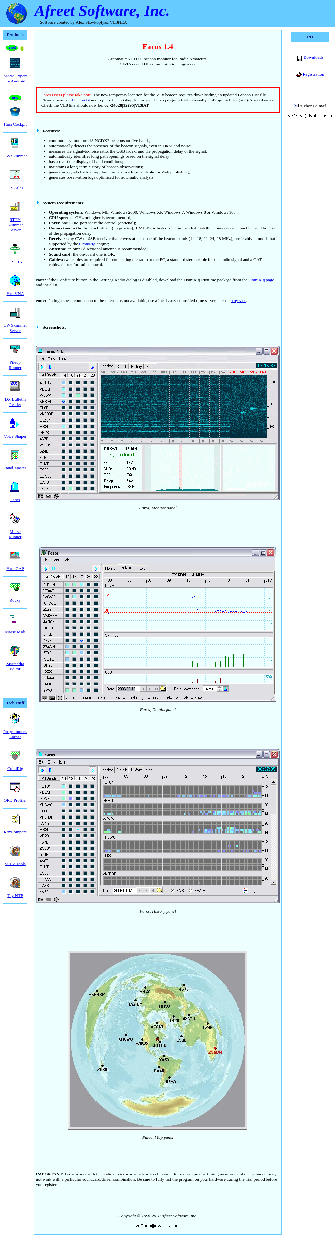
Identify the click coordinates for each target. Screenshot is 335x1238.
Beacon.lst (81, 100)
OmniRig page (261, 279)
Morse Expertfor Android (15, 73)
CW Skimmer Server (15, 323)
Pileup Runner (15, 360)
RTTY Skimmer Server (15, 220)
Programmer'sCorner (15, 729)
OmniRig (87, 243)
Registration (313, 74)
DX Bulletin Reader (15, 397)
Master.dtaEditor (15, 661)
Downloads (314, 57)
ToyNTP (238, 300)
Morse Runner (15, 529)
